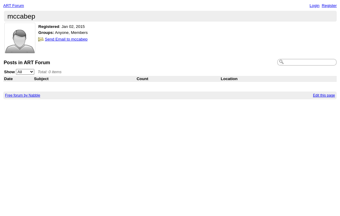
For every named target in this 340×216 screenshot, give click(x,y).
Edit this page (324, 95)
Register (329, 5)
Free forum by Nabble (22, 95)
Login (315, 5)
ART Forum (13, 5)
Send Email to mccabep (66, 39)
